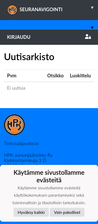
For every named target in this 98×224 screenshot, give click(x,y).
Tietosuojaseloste (21, 143)
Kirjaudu (49, 37)
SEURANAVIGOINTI (52, 7)
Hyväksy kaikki (31, 212)
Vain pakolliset (67, 212)
